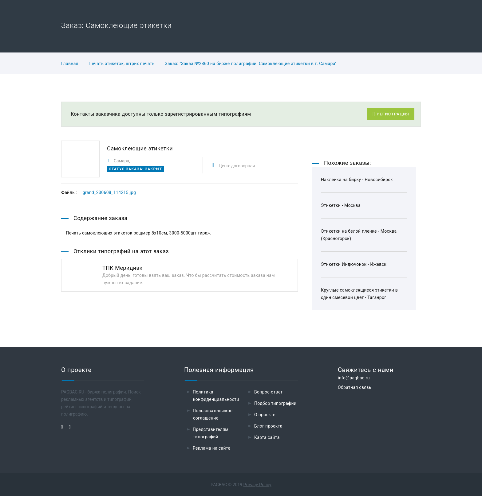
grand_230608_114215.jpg (109, 192)
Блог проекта (268, 426)
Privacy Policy (257, 484)
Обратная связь (354, 387)
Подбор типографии (275, 403)
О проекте (264, 414)
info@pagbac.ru (354, 377)
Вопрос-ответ (268, 391)
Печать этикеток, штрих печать (122, 63)
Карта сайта (267, 437)
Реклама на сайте (211, 448)
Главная (69, 63)
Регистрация (391, 114)
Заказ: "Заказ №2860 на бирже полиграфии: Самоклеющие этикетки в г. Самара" (251, 63)
